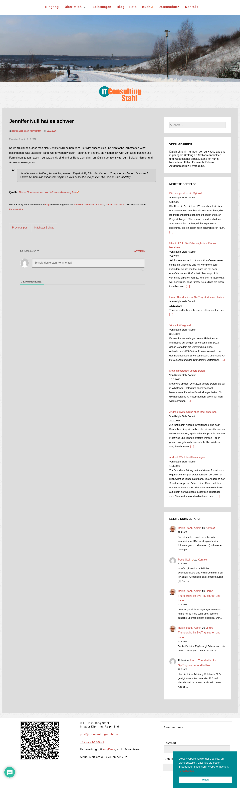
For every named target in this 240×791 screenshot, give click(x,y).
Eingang (52, 7)
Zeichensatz (119, 204)
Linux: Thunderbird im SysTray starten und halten (199, 596)
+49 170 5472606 (92, 741)
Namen (108, 204)
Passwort (170, 743)
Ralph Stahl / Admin (190, 528)
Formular (100, 204)
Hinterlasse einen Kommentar (26, 131)
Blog (121, 7)
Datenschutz (169, 7)
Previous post (20, 227)
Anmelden (139, 251)
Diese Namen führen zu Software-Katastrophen (48, 192)
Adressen (78, 204)
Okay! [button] (205, 779)
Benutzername (173, 727)
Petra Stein (186, 559)
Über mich (73, 7)
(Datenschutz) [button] (187, 770)
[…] (171, 232)
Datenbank (89, 204)
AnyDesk (109, 749)
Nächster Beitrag (44, 227)
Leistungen (102, 7)
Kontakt (191, 7)
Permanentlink (16, 209)
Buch (147, 7)
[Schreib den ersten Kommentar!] (88, 263)
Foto (133, 7)
